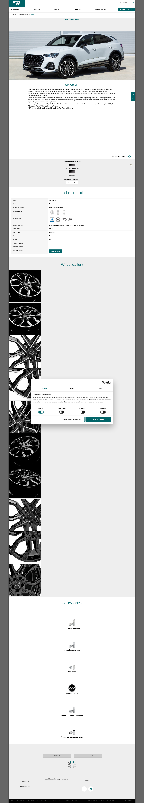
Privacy (13, 800)
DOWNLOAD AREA (25, 786)
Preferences (48, 800)
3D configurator (125, 9)
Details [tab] (72, 388)
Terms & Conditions (21, 800)
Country (125, 2)
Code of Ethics (31, 800)
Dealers (78, 10)
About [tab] (100, 388)
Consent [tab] (44, 388)
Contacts (25, 781)
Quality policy (40, 800)
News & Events (100, 10)
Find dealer (55, 251)
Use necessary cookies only (72, 419)
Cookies (55, 800)
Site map (61, 800)
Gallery (37, 10)
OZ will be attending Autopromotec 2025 (56, 779)
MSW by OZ (57, 10)
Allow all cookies (98, 419)
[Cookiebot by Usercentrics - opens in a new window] (103, 382)
